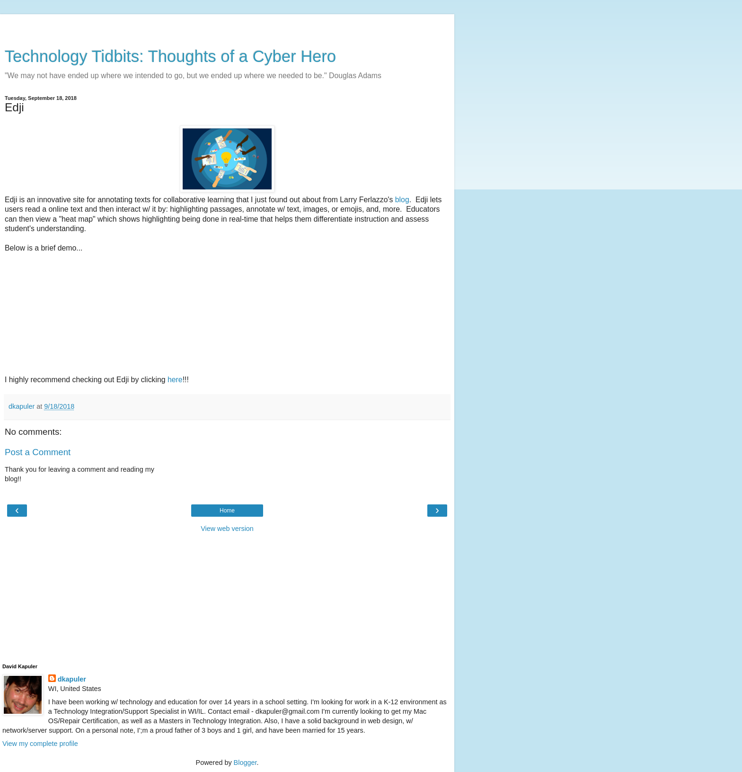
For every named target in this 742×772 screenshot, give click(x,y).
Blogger (245, 762)
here (175, 380)
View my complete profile (40, 743)
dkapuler (72, 679)
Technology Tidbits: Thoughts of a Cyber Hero (170, 56)
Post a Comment (38, 452)
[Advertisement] (227, 26)
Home (227, 510)
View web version (227, 528)
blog (402, 200)
